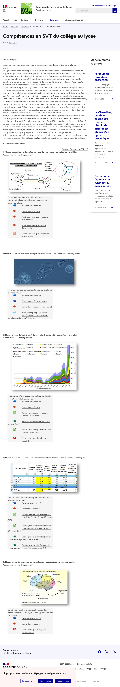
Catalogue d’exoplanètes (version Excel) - (29, 538)
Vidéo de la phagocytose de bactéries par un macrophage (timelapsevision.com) (28, 315)
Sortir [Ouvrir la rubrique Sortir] (14, 20)
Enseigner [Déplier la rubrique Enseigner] (24, 20)
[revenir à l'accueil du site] (54, 7)
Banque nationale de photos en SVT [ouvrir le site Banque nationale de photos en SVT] (74, 669)
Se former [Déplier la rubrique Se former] (54, 20)
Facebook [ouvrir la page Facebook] (99, 652)
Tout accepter (63, 681)
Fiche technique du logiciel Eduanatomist (34, 631)
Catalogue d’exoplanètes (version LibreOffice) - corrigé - (29, 528)
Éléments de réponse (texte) (34, 301)
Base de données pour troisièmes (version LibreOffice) (36, 431)
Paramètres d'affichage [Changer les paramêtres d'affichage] (105, 5)
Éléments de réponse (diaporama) (37, 306)
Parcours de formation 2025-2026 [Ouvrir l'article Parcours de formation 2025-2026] (102, 77)
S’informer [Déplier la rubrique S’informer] (39, 20)
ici (34, 318)
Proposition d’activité (31, 205)
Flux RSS (96, 681)
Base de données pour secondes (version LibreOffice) (36, 414)
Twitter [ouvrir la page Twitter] (107, 652)
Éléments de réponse (31, 211)
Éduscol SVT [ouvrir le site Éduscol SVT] (99, 669)
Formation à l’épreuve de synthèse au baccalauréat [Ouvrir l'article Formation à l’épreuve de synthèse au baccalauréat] (103, 181)
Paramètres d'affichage (78, 681)
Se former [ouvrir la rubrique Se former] (14, 26)
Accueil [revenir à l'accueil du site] (6, 20)
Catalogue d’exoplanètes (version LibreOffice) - (30, 517)
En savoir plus (28, 681)
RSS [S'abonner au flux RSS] (114, 652)
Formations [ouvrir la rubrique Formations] (25, 26)
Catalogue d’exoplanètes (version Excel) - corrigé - (29, 546)
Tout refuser (45, 681)
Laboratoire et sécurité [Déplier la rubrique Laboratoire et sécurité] (73, 20)
